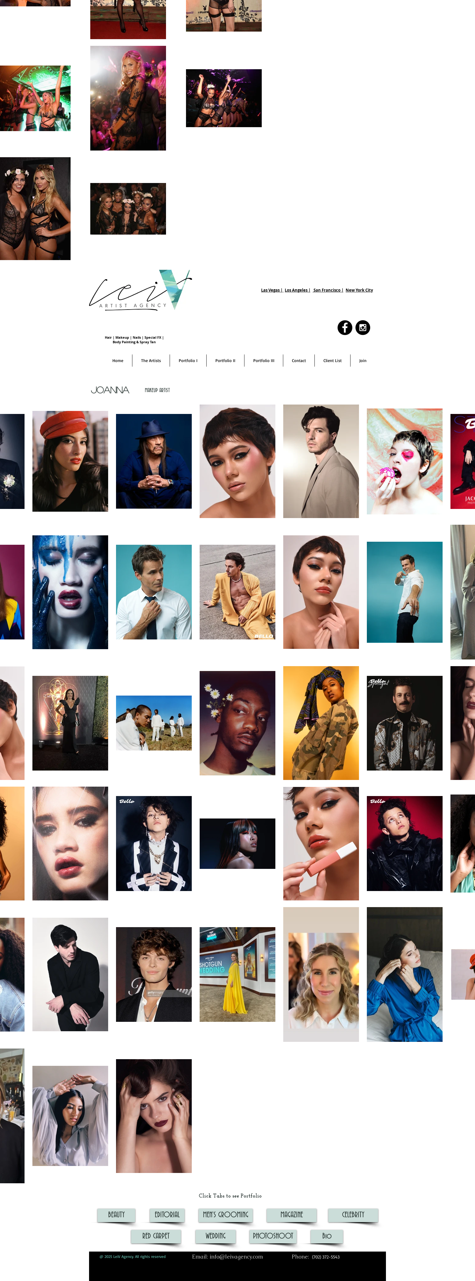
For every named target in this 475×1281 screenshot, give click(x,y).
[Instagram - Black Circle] (362, 327)
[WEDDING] (216, 1236)
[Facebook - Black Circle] (344, 327)
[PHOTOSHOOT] (273, 1236)
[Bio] (327, 1236)
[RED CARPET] (156, 1236)
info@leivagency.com (236, 1256)
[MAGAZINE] (292, 1215)
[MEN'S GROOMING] (226, 1215)
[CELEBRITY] (353, 1215)
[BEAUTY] (116, 1215)
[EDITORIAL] (167, 1215)
